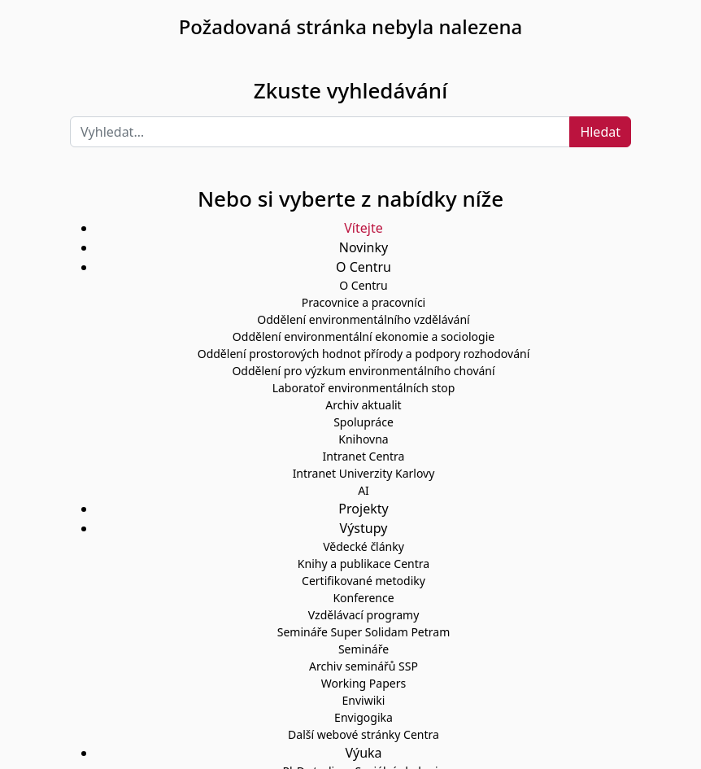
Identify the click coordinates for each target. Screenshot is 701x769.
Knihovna (363, 439)
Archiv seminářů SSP (363, 666)
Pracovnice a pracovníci (363, 302)
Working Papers (363, 683)
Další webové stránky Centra (363, 734)
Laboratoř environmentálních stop (363, 387)
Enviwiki (363, 700)
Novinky (363, 247)
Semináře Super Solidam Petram (364, 632)
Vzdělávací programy (364, 615)
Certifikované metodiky (363, 580)
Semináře (363, 649)
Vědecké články (363, 546)
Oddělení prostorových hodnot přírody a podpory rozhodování (364, 353)
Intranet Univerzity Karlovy (364, 473)
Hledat (600, 132)
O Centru (363, 285)
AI (363, 490)
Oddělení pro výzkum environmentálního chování (363, 370)
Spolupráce (363, 422)
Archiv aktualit (363, 405)
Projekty (363, 509)
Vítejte (363, 228)
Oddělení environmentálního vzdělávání (363, 319)
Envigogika (363, 717)
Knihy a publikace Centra (363, 563)
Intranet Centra (364, 456)
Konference (363, 597)
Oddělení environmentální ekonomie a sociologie (363, 336)
